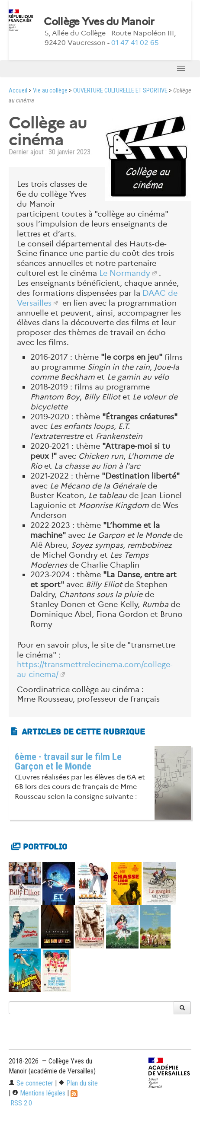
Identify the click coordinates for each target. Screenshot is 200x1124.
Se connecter (31, 1083)
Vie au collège (50, 90)
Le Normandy (124, 273)
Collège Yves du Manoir (99, 21)
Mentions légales (38, 1093)
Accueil (18, 90)
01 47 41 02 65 (135, 42)
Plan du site (78, 1083)
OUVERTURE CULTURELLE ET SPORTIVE (120, 90)
